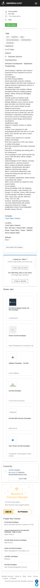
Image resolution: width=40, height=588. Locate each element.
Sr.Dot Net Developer (11, 522)
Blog (24, 576)
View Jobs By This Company (14, 247)
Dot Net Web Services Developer (15, 540)
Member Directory (8, 576)
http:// (7, 240)
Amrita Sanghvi (14, 470)
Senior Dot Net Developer (13, 548)
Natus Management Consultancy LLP (16, 551)
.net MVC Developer (11, 556)
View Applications (13, 16)
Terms (29, 576)
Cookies (5, 578)
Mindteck (7, 559)
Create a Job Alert (20, 281)
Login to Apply (11, 25)
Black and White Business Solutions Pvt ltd (18, 524)
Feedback (13, 578)
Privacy (35, 576)
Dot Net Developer (10, 564)
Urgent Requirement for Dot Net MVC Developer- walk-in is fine (16, 531)
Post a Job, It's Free (20, 268)
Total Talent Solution (12, 218)
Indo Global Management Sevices (15, 567)
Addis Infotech (9, 534)
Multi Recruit (8, 542)
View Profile (23, 479)
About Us (18, 576)
